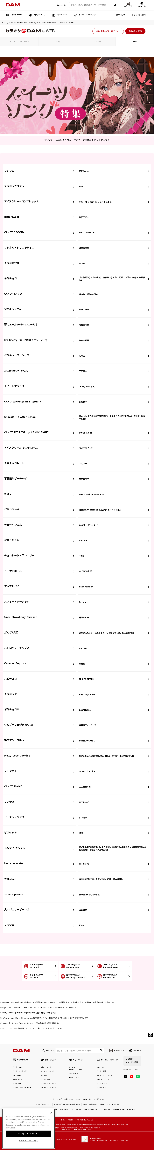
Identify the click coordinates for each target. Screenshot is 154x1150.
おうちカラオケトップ (19, 42)
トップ (4, 23)
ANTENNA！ (17, 1075)
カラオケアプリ (102, 1087)
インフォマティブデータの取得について (86, 1110)
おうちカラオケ (102, 1083)
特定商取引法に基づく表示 (30, 1110)
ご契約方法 (106, 1110)
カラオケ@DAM (98, 1099)
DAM (78, 1099)
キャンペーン (73, 1074)
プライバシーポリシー (49, 1110)
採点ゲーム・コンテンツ (105, 1075)
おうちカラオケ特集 (49, 23)
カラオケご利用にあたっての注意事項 (67, 1104)
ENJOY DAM (17, 1083)
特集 (135, 42)
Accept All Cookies (28, 1138)
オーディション (74, 1078)
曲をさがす (62, 5)
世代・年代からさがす (48, 1087)
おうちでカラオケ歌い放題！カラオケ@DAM (24, 23)
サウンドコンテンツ (47, 1071)
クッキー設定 (64, 1110)
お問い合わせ (69, 1099)
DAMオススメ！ (18, 1079)
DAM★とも (137, 1050)
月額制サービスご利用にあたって (111, 1104)
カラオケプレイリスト (48, 1083)
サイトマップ (57, 1099)
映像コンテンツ (46, 1067)
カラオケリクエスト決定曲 (22, 1087)
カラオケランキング (19, 1071)
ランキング (96, 42)
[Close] (51, 1117)
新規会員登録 (135, 31)
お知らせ (121, 15)
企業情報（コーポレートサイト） (124, 1110)
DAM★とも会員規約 (90, 1104)
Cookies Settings (28, 1145)
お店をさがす (119, 1050)
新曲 (58, 42)
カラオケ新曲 (17, 1067)
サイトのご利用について (42, 1104)
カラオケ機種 (101, 1071)
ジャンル (44, 1075)
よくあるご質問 (140, 15)
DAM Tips (100, 1067)
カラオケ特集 (45, 1079)
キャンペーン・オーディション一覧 (75, 1069)
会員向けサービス (103, 1079)
